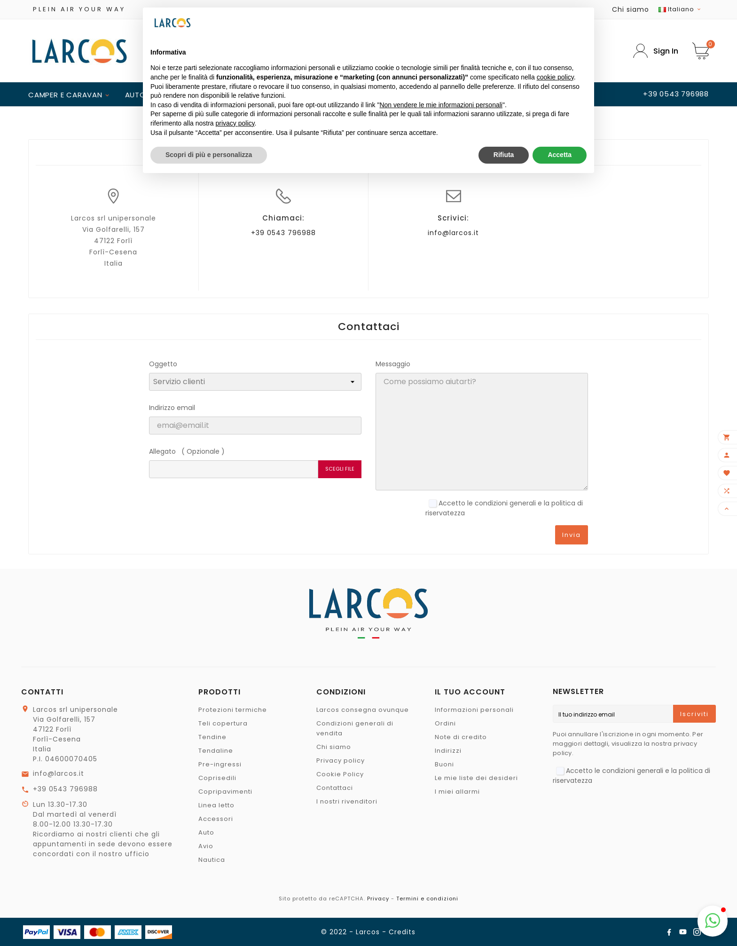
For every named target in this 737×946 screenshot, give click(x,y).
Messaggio (393, 364)
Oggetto (163, 364)
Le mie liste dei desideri (476, 777)
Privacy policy (340, 760)
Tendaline (215, 750)
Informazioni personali (474, 709)
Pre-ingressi (220, 764)
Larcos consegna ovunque (362, 709)
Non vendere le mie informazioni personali (440, 105)
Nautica (211, 859)
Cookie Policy (340, 774)
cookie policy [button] (555, 77)
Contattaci (334, 787)
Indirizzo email (172, 407)
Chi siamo (630, 9)
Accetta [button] (560, 154)
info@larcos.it (453, 232)
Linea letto (216, 805)
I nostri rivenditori (346, 801)
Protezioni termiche (232, 709)
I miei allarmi (457, 791)
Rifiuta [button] (504, 154)
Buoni (444, 764)
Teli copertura (223, 723)
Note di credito (461, 737)
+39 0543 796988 (283, 232)
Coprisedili (217, 777)
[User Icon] (655, 51)
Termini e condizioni (427, 898)
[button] (713, 921)
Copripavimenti (225, 791)
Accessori (215, 818)
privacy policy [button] (235, 123)
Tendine (212, 737)
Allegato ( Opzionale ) (187, 451)
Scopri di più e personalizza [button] (208, 154)
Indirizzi (448, 750)
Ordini (445, 723)
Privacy (378, 898)
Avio (205, 846)
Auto (206, 832)
